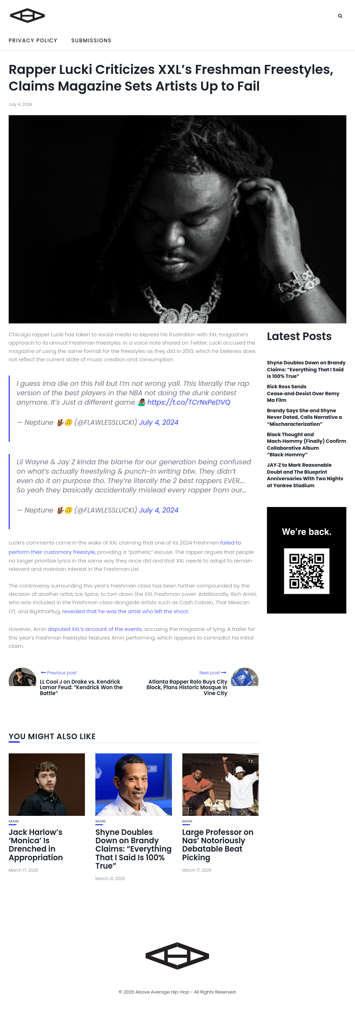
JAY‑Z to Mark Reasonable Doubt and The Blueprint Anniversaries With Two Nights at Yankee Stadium (305, 475)
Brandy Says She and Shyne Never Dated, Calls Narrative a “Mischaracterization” (304, 417)
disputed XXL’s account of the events (95, 629)
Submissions (91, 40)
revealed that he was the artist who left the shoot (125, 611)
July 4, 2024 (159, 422)
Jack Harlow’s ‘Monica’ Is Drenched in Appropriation (36, 845)
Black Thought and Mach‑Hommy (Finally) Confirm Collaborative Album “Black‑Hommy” (306, 444)
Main (14, 821)
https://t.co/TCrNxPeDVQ (188, 402)
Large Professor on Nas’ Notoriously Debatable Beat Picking (218, 845)
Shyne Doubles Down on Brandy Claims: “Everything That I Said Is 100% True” (133, 849)
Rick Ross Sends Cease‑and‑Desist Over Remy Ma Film (303, 393)
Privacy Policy (33, 40)
